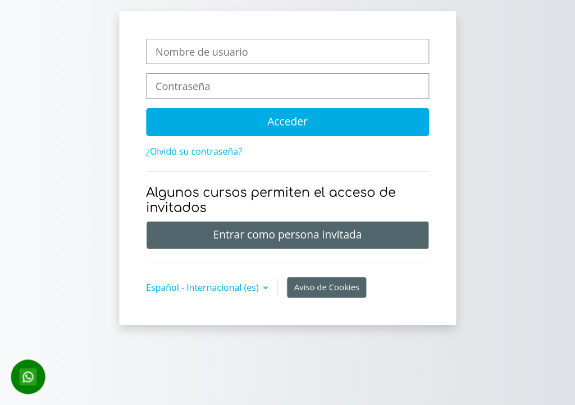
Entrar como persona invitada (287, 234)
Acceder (287, 121)
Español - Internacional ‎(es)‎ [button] (203, 287)
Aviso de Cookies (326, 286)
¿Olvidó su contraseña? (194, 151)
